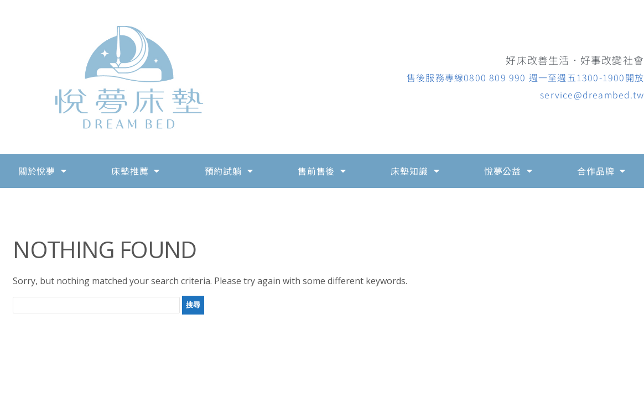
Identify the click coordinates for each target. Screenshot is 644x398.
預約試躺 (229, 171)
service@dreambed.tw (592, 94)
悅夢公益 (508, 171)
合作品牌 (601, 171)
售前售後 (322, 171)
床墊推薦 (135, 171)
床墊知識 (415, 171)
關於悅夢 (42, 171)
